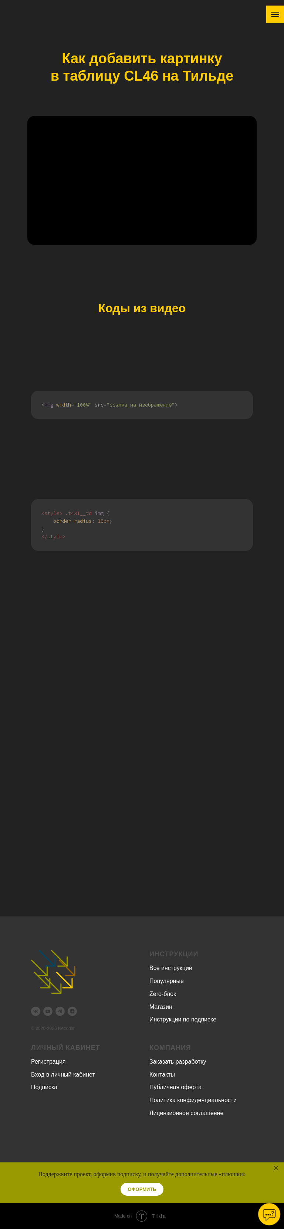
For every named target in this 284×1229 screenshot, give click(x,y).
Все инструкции (170, 968)
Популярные (166, 981)
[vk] (35, 1011)
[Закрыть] (276, 1168)
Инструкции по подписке (182, 1019)
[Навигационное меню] (275, 14)
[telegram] (60, 1011)
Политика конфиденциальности (193, 1100)
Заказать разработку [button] (177, 1061)
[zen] (72, 1011)
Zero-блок (162, 994)
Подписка (44, 1087)
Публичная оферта (175, 1087)
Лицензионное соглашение (186, 1113)
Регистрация (48, 1061)
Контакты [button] (162, 1074)
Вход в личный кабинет (63, 1074)
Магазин (160, 1007)
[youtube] (48, 1011)
